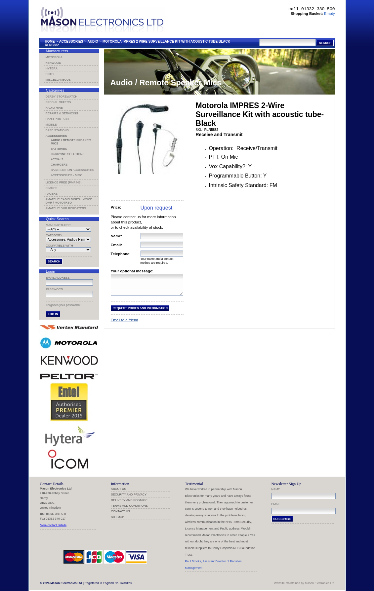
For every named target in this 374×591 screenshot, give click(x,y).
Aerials (57, 159)
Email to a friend (124, 324)
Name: (116, 236)
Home (50, 41)
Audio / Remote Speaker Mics (71, 141)
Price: (116, 207)
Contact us (120, 511)
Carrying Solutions (68, 154)
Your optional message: (132, 271)
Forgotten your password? (63, 305)
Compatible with (59, 245)
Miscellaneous (58, 79)
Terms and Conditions (129, 505)
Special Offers (58, 102)
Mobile (51, 124)
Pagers (52, 193)
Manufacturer (58, 225)
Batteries (59, 148)
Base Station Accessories (72, 170)
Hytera (52, 68)
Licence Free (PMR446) (64, 182)
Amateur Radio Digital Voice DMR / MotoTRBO (69, 201)
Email (275, 504)
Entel (50, 74)
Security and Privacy (129, 494)
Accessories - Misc (67, 175)
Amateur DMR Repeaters (66, 208)
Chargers (59, 164)
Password (54, 289)
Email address (58, 277)
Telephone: (121, 254)
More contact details (53, 525)
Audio (93, 41)
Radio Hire (54, 107)
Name (275, 489)
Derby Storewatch (61, 96)
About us (118, 489)
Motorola (54, 57)
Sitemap (117, 517)
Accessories (71, 41)
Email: (116, 245)
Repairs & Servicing (62, 113)
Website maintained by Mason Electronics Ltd (304, 583)
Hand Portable (58, 119)
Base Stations (57, 130)
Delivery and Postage (129, 500)
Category (54, 235)
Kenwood (54, 62)
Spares (52, 188)
